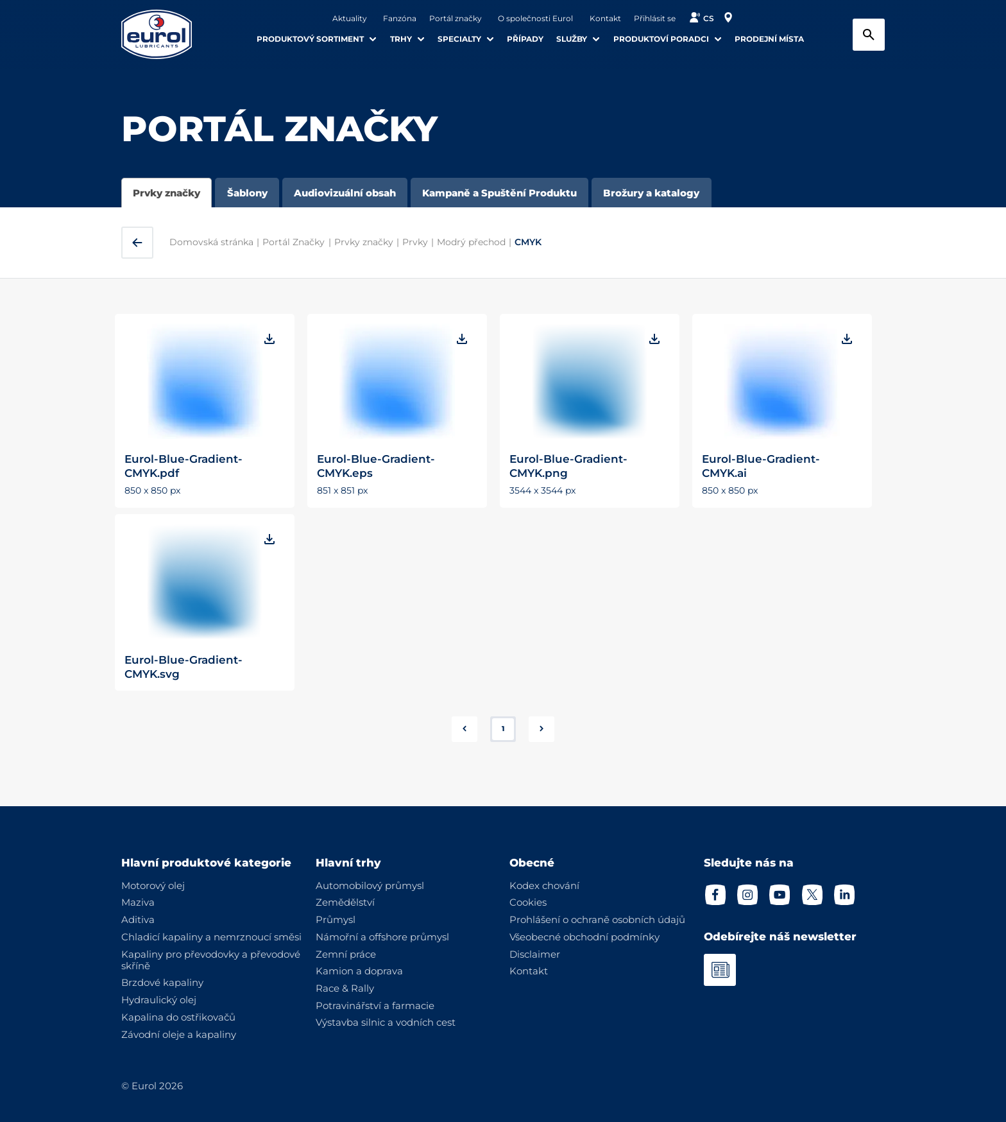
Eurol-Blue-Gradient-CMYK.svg (183, 666)
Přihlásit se (655, 18)
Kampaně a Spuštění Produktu (499, 193)
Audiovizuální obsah (345, 193)
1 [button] (503, 728)
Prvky (415, 242)
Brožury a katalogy (651, 193)
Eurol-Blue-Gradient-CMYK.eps (376, 465)
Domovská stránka (211, 242)
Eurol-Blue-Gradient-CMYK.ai (761, 465)
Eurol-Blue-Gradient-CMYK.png (568, 465)
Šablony (247, 193)
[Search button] (869, 35)
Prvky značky (166, 193)
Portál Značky (293, 242)
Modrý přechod (471, 242)
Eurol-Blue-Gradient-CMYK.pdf (183, 465)
